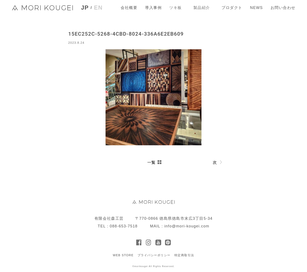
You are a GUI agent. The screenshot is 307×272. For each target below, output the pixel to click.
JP (85, 8)
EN (98, 7)
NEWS (256, 8)
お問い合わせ (283, 8)
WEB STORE (123, 255)
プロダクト (232, 8)
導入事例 (153, 8)
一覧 (151, 162)
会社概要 (129, 8)
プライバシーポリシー (154, 255)
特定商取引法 (184, 255)
